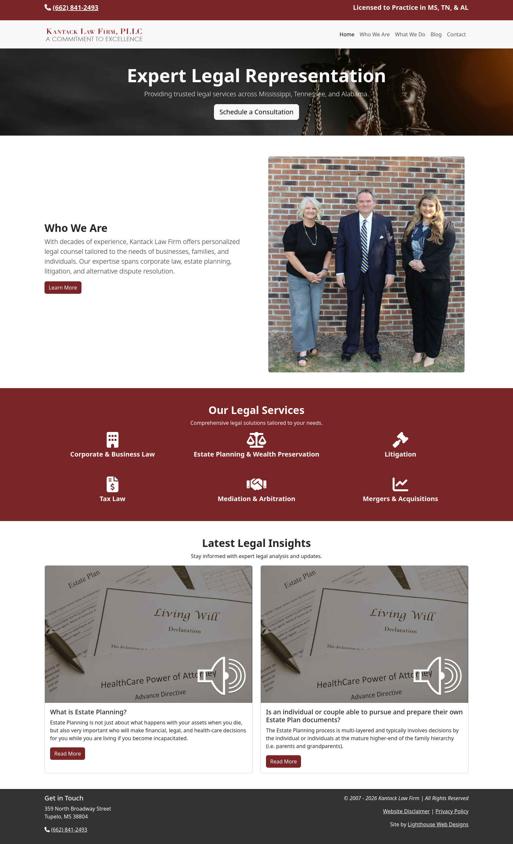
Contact (456, 34)
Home (347, 34)
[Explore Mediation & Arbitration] (256, 491)
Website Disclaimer (406, 811)
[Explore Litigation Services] (400, 446)
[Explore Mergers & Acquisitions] (400, 491)
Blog (436, 34)
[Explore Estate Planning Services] (256, 446)
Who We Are (375, 34)
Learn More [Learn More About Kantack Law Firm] (63, 287)
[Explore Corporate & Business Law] (112, 446)
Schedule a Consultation (256, 111)
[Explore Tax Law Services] (112, 491)
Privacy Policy (452, 811)
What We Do (410, 34)
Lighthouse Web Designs (438, 824)
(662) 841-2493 (75, 7)
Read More (67, 753)
